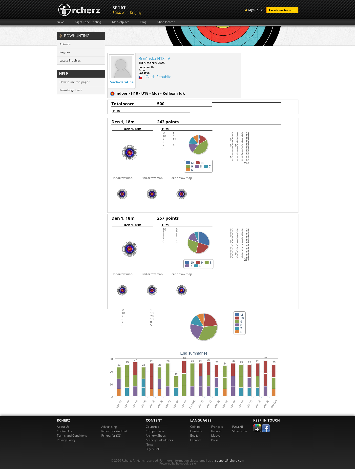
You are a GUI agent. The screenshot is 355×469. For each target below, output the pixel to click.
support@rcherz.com (229, 460)
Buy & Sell (153, 449)
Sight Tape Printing (88, 22)
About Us (63, 427)
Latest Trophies (70, 60)
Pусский (237, 427)
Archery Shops (156, 435)
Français (217, 427)
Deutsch (196, 431)
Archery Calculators (159, 440)
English (195, 435)
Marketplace (120, 22)
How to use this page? (74, 82)
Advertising (109, 427)
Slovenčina (239, 431)
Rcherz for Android (114, 431)
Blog (143, 22)
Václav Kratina (122, 82)
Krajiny (136, 12)
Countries (152, 427)
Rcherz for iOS (111, 435)
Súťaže (118, 12)
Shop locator (166, 22)
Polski (215, 440)
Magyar (216, 435)
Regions (65, 52)
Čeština (195, 427)
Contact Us (64, 431)
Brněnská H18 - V (154, 58)
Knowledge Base (71, 90)
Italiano (216, 431)
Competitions (155, 431)
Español (195, 440)
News (60, 22)
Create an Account (282, 10)
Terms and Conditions (72, 435)
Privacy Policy (66, 440)
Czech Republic (158, 76)
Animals (65, 44)
